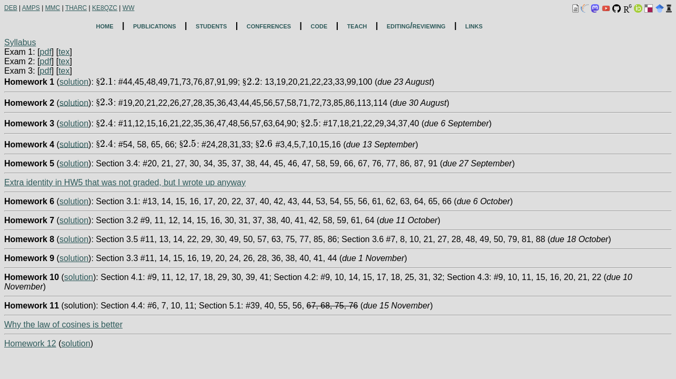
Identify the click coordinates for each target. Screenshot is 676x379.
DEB (10, 8)
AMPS (31, 8)
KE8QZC (104, 8)
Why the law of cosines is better (63, 324)
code (318, 25)
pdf (46, 51)
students (211, 25)
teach (357, 25)
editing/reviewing (416, 25)
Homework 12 (30, 343)
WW (129, 8)
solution (73, 81)
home (105, 25)
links (473, 25)
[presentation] (105, 81)
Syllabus (20, 42)
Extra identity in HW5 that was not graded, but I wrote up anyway (125, 182)
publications (154, 25)
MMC (52, 8)
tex (63, 51)
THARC (76, 8)
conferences (269, 25)
